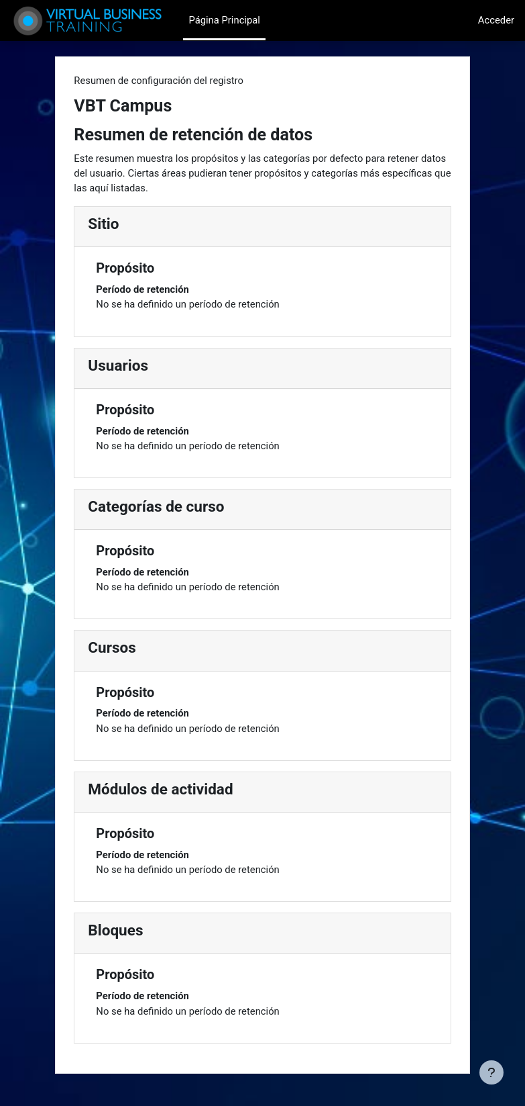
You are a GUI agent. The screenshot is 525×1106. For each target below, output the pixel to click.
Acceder (496, 20)
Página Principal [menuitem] (224, 20)
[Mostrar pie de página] (491, 1072)
